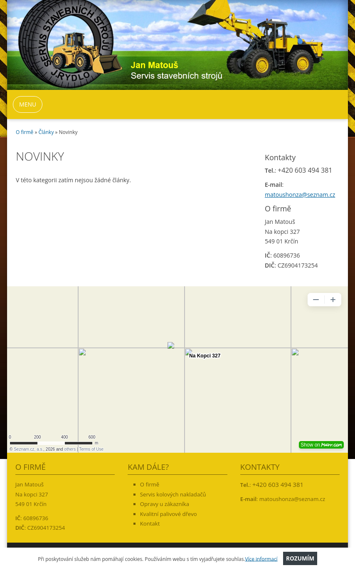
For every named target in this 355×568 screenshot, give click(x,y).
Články (46, 132)
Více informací (261, 558)
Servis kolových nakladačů (173, 494)
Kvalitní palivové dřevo (168, 514)
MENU (27, 104)
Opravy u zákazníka (164, 504)
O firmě (24, 132)
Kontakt (150, 523)
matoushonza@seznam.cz (300, 194)
